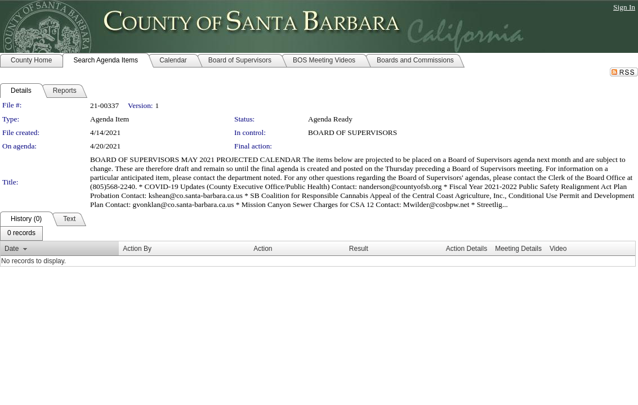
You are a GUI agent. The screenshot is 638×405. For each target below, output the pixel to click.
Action (262, 249)
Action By (137, 249)
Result (358, 249)
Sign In (624, 7)
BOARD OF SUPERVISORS (352, 132)
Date (12, 249)
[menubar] (21, 233)
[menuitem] (21, 233)
